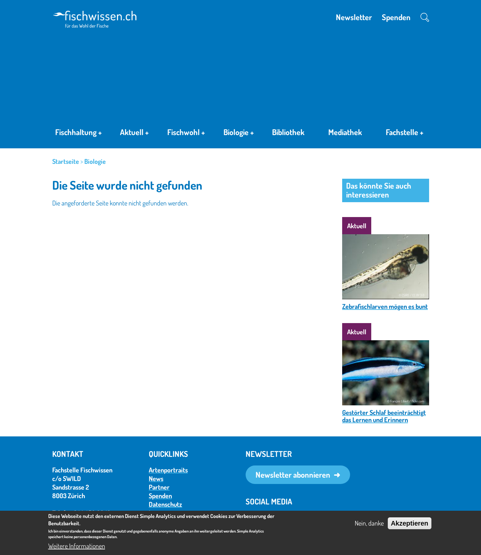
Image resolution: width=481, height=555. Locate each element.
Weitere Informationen (76, 545)
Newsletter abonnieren (293, 474)
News (156, 478)
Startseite (65, 161)
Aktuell (134, 133)
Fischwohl (186, 133)
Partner (159, 487)
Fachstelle (404, 133)
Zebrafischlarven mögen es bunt (385, 306)
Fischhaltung (78, 133)
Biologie (238, 133)
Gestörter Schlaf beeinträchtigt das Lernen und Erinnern (384, 416)
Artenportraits (168, 469)
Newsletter (354, 17)
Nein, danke (369, 523)
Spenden (396, 17)
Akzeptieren (409, 523)
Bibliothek (288, 132)
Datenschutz (165, 504)
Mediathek (345, 132)
